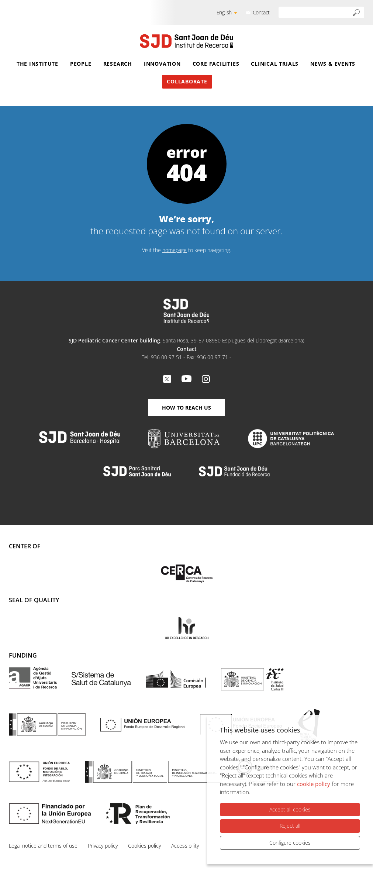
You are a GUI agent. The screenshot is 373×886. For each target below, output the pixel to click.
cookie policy (313, 783)
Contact (261, 12)
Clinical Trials (274, 63)
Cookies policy (144, 845)
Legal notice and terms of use (43, 845)
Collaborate (187, 81)
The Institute (37, 63)
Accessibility (185, 845)
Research (117, 63)
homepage (174, 250)
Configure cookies (290, 842)
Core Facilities (216, 63)
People (80, 63)
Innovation (162, 63)
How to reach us (186, 407)
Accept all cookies (290, 809)
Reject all (290, 825)
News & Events (332, 63)
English (224, 12)
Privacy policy (103, 845)
